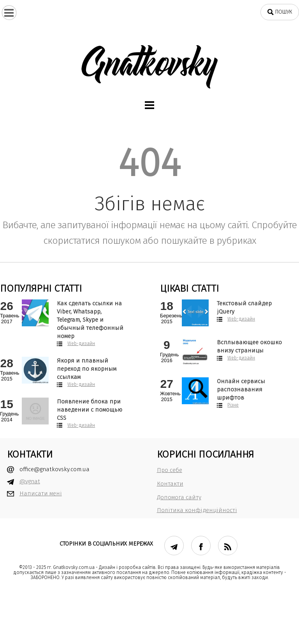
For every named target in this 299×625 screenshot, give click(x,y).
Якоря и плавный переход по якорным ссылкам (86, 368)
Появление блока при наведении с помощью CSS (89, 409)
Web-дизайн (81, 343)
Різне (233, 405)
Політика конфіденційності (197, 510)
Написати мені (40, 493)
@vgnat (29, 481)
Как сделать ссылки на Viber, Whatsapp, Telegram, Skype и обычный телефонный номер (90, 320)
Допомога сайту (179, 497)
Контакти (170, 483)
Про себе (169, 470)
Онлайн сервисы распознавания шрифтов (241, 389)
